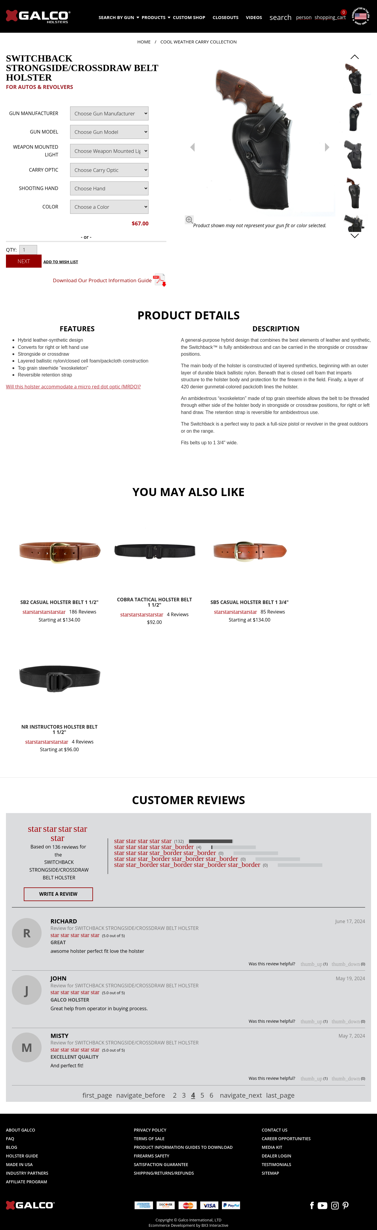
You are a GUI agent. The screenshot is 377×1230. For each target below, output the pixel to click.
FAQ (10, 1138)
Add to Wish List (60, 261)
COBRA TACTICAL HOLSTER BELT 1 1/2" (154, 602)
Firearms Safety (151, 1156)
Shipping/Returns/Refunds (164, 1173)
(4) (198, 847)
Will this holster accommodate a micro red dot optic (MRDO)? (73, 386)
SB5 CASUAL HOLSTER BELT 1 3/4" (250, 602)
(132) (179, 841)
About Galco (20, 1130)
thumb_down (346, 964)
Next (24, 261)
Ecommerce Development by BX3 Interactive (188, 1225)
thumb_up (311, 964)
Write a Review (58, 894)
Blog (11, 1147)
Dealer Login (276, 1156)
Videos (254, 17)
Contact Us (275, 1130)
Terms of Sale (149, 1138)
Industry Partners (27, 1173)
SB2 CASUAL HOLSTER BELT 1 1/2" (59, 602)
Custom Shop (189, 17)
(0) (221, 853)
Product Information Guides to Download (183, 1147)
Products (156, 17)
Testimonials (276, 1164)
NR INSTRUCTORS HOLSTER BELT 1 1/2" (59, 729)
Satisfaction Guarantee (161, 1164)
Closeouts (226, 17)
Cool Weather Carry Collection (198, 42)
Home (144, 42)
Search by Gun (119, 17)
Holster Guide (22, 1156)
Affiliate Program (26, 1181)
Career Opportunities (286, 1138)
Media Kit (272, 1147)
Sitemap (270, 1173)
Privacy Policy (150, 1130)
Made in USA (19, 1164)
